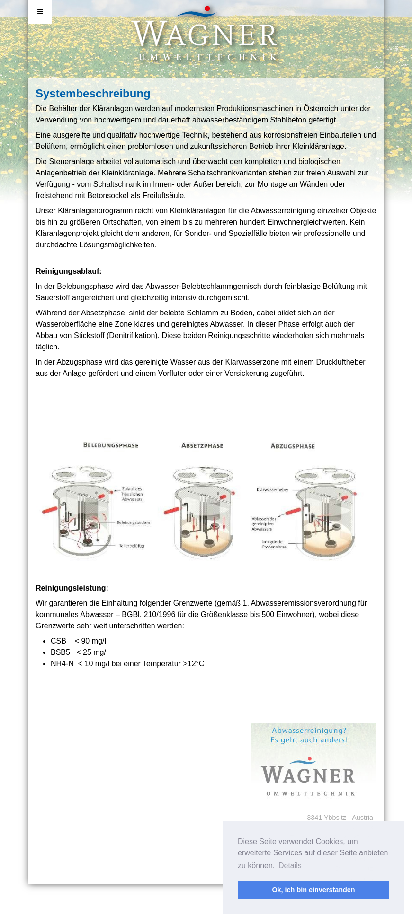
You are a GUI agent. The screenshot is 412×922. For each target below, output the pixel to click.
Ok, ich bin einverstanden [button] (313, 890)
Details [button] (290, 865)
